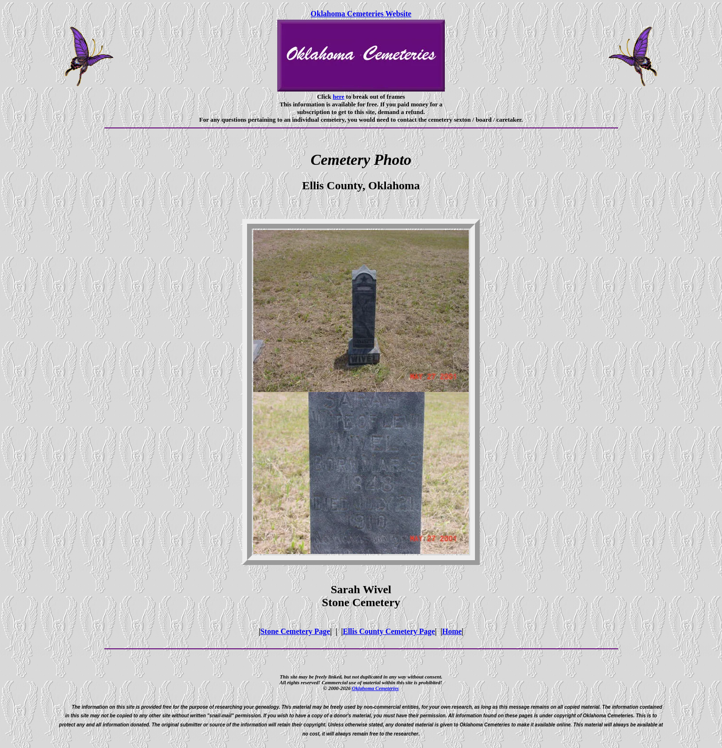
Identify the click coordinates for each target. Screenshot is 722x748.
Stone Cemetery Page (295, 631)
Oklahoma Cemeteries (375, 688)
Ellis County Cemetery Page (389, 631)
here (338, 96)
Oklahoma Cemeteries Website (361, 14)
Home (452, 631)
